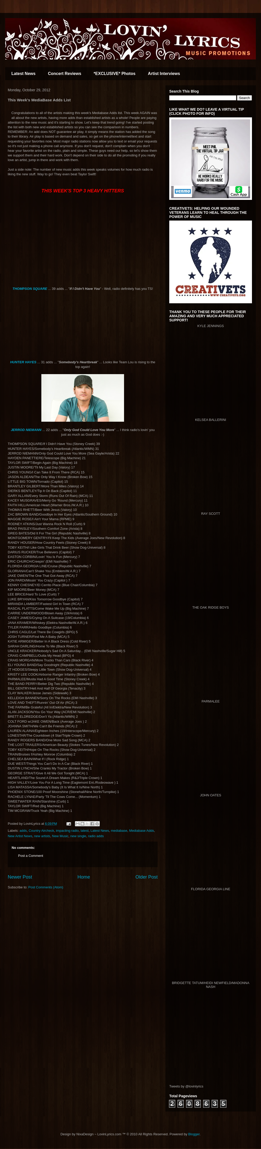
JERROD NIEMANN (26, 430)
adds (23, 831)
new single (78, 836)
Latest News (23, 73)
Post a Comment (30, 856)
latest (85, 831)
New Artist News (20, 836)
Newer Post (20, 877)
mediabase (119, 831)
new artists (42, 836)
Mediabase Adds (141, 831)
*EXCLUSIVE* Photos (114, 73)
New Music (60, 836)
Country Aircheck (41, 831)
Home (84, 877)
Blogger (193, 1134)
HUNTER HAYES (23, 362)
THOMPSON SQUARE (30, 289)
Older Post (146, 877)
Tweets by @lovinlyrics (186, 1086)
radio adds (96, 836)
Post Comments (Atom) (45, 887)
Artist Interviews (164, 73)
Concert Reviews (64, 73)
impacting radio (67, 831)
